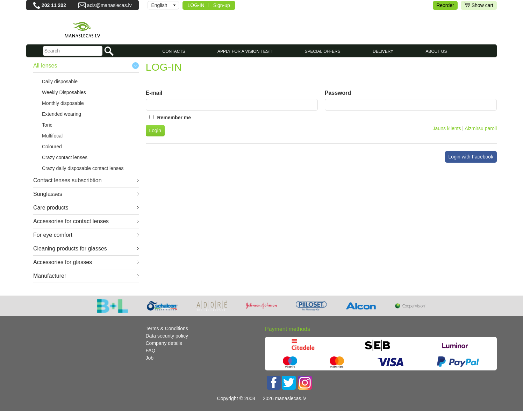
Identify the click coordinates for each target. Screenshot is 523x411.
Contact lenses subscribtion (67, 180)
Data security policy (167, 336)
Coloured (52, 146)
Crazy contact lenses (64, 157)
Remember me (174, 117)
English (159, 5)
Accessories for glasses (62, 262)
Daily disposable (60, 81)
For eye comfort (52, 235)
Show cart (478, 5)
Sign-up (221, 5)
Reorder (445, 5)
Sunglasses (47, 194)
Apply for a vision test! (244, 51)
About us (436, 51)
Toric (47, 125)
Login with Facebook (471, 157)
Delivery (383, 51)
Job (150, 358)
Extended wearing (61, 114)
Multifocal (52, 136)
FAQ (151, 350)
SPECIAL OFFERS (323, 51)
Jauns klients (447, 128)
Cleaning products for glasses (70, 248)
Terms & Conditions (167, 328)
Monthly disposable (63, 103)
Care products (51, 208)
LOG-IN (196, 5)
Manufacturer (49, 276)
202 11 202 (54, 5)
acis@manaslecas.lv (109, 5)
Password (338, 93)
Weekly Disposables (64, 92)
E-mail (154, 93)
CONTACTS (174, 51)
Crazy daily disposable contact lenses (82, 168)
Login (155, 130)
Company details (164, 343)
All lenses (45, 66)
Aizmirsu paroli (481, 128)
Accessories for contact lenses (71, 221)
